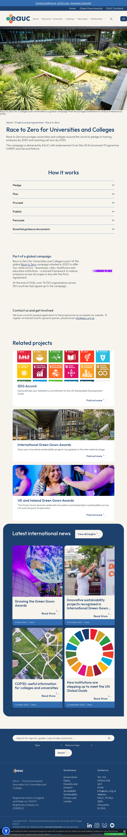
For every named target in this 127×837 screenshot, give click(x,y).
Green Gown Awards (88, 8)
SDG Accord (27, 386)
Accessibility (70, 793)
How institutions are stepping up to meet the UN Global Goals (88, 689)
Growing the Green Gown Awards (35, 606)
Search (64, 755)
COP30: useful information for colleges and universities (36, 688)
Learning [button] (71, 19)
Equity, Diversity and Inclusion (70, 787)
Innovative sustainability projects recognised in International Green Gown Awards (87, 608)
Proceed (18, 203)
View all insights (89, 536)
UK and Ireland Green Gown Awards (46, 502)
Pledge (17, 185)
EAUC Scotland (113, 8)
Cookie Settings (97, 834)
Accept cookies (115, 834)
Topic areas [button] (83, 19)
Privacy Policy (56, 834)
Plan (15, 194)
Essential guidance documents (31, 229)
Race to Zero (28, 265)
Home (67, 8)
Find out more (96, 401)
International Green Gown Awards (44, 446)
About (9, 122)
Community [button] (58, 19)
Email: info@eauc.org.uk (105, 791)
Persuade (18, 220)
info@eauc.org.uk (85, 318)
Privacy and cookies (70, 802)
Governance (70, 779)
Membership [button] (97, 19)
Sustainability (70, 797)
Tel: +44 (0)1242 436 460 (103, 783)
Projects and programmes (29, 122)
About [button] (37, 19)
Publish (17, 212)
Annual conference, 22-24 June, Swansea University (63, 3)
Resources (46, 19)
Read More (51, 614)
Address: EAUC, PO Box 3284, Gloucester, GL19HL (105, 803)
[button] (6, 831)
